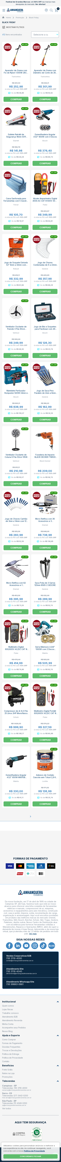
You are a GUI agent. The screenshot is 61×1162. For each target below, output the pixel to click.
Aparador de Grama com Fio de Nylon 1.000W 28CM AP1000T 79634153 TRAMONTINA (16, 73)
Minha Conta (7, 1024)
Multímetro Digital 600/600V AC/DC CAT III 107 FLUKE (16, 649)
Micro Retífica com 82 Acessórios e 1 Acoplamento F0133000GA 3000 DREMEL (16, 586)
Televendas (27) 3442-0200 (15, 1095)
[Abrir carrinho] (56, 10)
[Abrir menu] (4, 10)
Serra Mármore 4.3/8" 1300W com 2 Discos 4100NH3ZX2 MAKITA (45, 649)
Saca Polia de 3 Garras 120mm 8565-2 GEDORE (45, 584)
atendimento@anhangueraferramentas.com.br (21, 973)
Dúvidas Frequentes (11, 1047)
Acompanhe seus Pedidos (14, 1027)
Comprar (16, 99)
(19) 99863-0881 (15, 984)
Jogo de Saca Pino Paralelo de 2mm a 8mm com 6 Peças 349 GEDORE (45, 393)
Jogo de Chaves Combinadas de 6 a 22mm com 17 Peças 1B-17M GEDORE (45, 266)
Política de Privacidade (12, 1058)
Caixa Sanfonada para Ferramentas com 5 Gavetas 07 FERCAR (16, 200)
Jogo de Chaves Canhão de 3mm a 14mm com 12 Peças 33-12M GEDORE (16, 521)
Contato (5, 1061)
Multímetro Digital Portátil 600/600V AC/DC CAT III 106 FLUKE (45, 713)
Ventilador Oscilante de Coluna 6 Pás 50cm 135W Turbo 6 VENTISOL (16, 457)
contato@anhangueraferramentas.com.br (19, 960)
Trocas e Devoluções (12, 1050)
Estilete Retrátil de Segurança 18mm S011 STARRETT (16, 136)
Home (8, 18)
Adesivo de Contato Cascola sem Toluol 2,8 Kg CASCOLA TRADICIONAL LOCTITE (45, 778)
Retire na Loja (8, 1073)
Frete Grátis (7, 1069)
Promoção (20, 18)
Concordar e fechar (30, 1156)
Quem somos (8, 1006)
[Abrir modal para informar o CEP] (46, 10)
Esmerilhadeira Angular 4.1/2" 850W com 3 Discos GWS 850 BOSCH (45, 136)
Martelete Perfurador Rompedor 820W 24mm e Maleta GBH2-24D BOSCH (16, 393)
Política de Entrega (10, 1054)
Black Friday (34, 18)
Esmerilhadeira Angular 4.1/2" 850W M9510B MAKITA (16, 777)
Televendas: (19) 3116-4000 (14, 1088)
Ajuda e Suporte (30, 1035)
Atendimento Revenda (12, 1020)
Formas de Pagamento (12, 1043)
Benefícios (30, 1065)
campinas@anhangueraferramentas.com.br (16, 1090)
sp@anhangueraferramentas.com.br (14, 1105)
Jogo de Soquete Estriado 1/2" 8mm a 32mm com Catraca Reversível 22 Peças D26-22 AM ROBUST (16, 266)
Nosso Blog (7, 1031)
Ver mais (33, 934)
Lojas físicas (7, 1009)
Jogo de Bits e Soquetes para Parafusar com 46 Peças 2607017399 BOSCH (45, 328)
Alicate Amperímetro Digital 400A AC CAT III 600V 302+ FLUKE (45, 200)
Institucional (30, 1001)
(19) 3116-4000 (14, 958)
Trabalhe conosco (10, 1013)
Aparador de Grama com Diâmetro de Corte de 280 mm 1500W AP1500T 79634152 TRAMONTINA (45, 73)
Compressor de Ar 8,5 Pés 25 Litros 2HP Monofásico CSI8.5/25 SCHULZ (16, 713)
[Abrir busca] (51, 10)
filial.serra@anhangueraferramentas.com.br (16, 1097)
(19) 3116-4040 (14, 971)
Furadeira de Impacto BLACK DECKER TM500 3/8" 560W (45, 457)
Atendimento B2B (10, 1017)
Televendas (30, 1081)
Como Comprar (9, 1039)
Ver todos (6, 1108)
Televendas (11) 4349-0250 (14, 1103)
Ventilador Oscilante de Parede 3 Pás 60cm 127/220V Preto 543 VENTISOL (16, 330)
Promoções (7, 1077)
